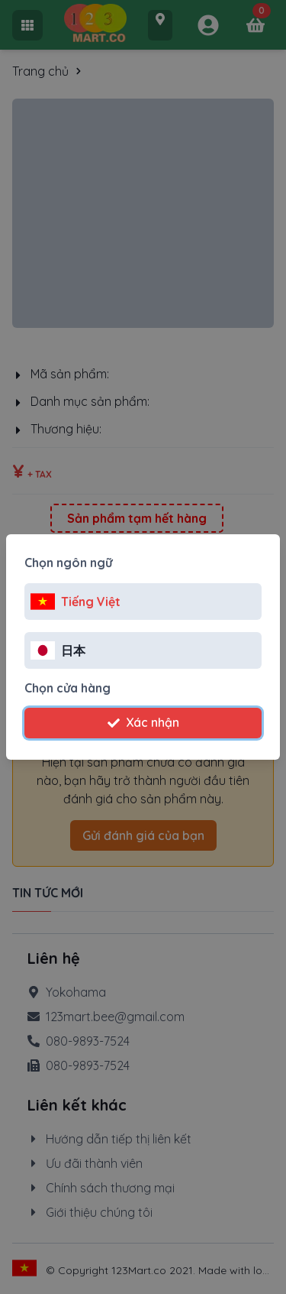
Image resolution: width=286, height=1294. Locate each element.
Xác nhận (143, 722)
